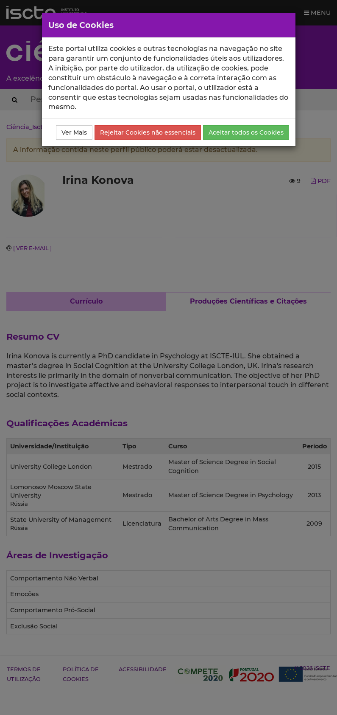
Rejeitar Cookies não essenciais (147, 132)
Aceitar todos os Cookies (246, 132)
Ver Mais (74, 132)
